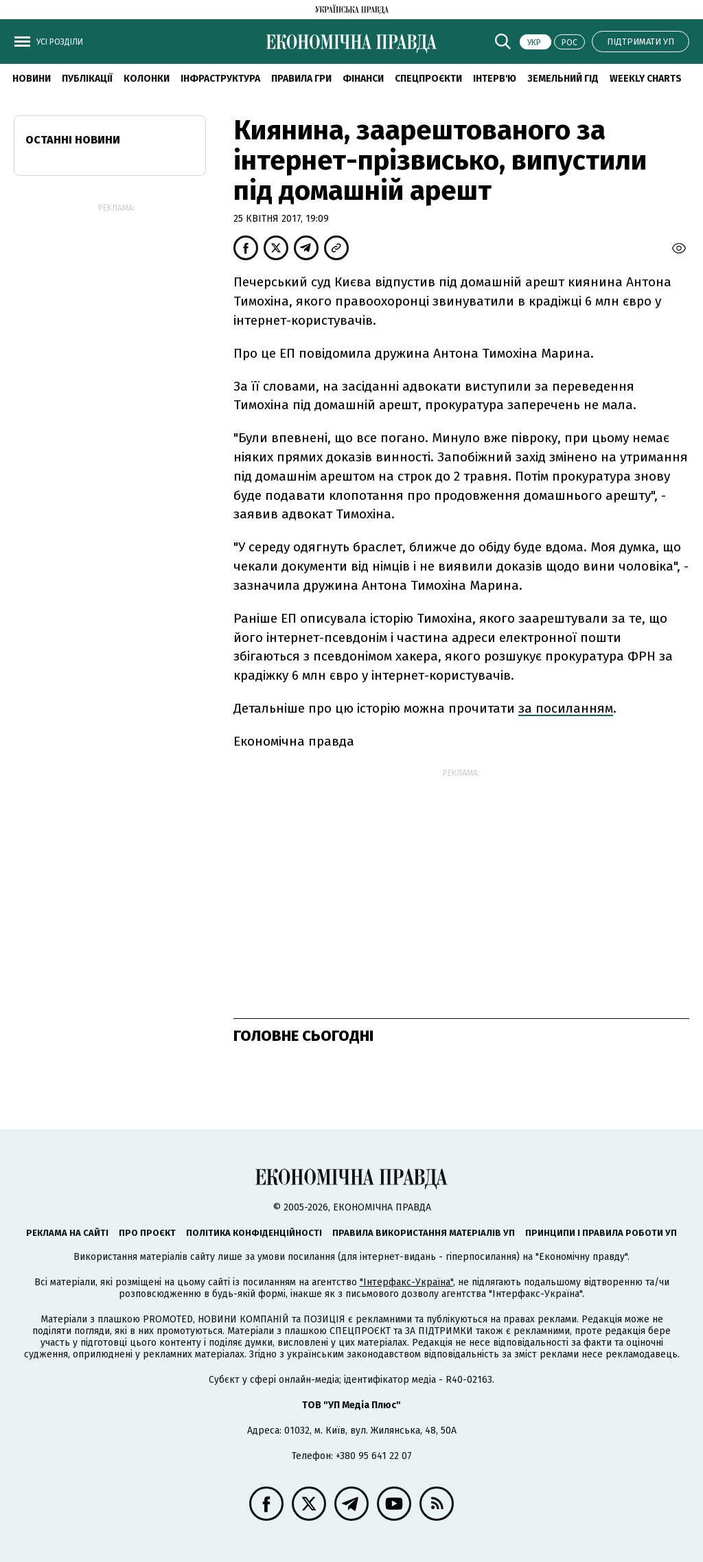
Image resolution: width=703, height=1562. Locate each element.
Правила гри (301, 78)
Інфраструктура (220, 78)
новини (31, 78)
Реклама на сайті (67, 1233)
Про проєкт (147, 1233)
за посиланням (565, 708)
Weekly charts (646, 78)
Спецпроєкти (428, 78)
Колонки (147, 78)
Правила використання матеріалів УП (423, 1233)
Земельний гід (563, 78)
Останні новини (72, 139)
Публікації (87, 78)
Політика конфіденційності (254, 1233)
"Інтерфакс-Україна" (406, 1282)
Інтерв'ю (494, 78)
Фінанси (363, 78)
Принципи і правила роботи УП (601, 1233)
